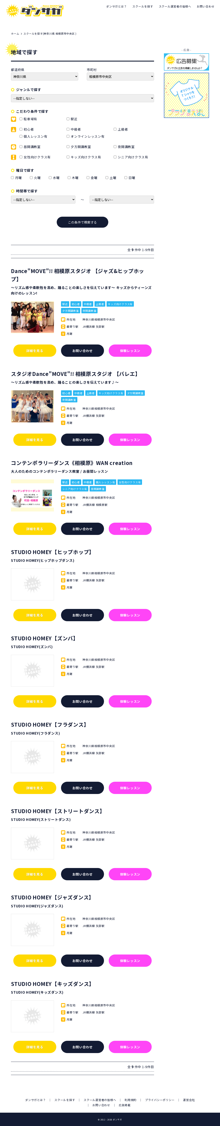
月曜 (19, 177)
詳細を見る (34, 350)
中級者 (76, 129)
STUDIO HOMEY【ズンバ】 (44, 638)
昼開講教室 (32, 146)
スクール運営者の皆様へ (175, 6)
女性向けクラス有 (37, 157)
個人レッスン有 (35, 136)
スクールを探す (142, 6)
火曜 (38, 177)
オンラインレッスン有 (88, 136)
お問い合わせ (206, 6)
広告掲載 (125, 1105)
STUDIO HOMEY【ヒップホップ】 (52, 552)
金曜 (95, 177)
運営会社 (189, 1100)
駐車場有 (30, 119)
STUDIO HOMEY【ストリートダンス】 (58, 811)
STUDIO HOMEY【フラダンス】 (50, 724)
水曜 (57, 177)
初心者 (29, 129)
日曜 (132, 177)
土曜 (114, 177)
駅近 (74, 119)
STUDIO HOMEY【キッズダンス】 (52, 983)
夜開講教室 (126, 146)
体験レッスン (130, 350)
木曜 (76, 177)
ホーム (15, 33)
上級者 (123, 129)
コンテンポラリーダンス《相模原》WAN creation (72, 462)
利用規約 (130, 1100)
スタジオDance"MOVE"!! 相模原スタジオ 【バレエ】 (75, 373)
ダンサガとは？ (116, 6)
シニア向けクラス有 (133, 157)
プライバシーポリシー (160, 1100)
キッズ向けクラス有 (86, 157)
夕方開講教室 (81, 146)
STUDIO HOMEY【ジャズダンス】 (52, 897)
